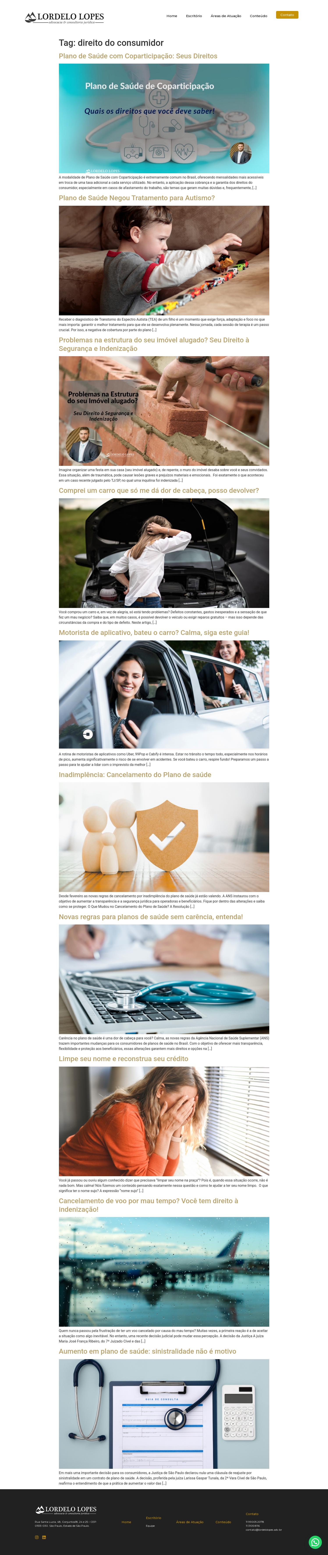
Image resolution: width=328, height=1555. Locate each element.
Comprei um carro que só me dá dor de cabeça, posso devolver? (159, 490)
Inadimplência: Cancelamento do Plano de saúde (135, 774)
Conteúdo (258, 16)
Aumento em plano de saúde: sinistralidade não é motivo (147, 1351)
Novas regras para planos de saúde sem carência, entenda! (151, 917)
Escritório (194, 16)
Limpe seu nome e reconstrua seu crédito (123, 1059)
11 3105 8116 (253, 1525)
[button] (315, 1542)
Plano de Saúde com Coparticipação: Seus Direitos (138, 56)
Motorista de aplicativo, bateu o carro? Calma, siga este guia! (154, 632)
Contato (252, 1514)
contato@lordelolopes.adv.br (264, 1529)
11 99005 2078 (255, 1521)
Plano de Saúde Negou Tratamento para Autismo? (137, 198)
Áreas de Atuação (226, 16)
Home (172, 16)
